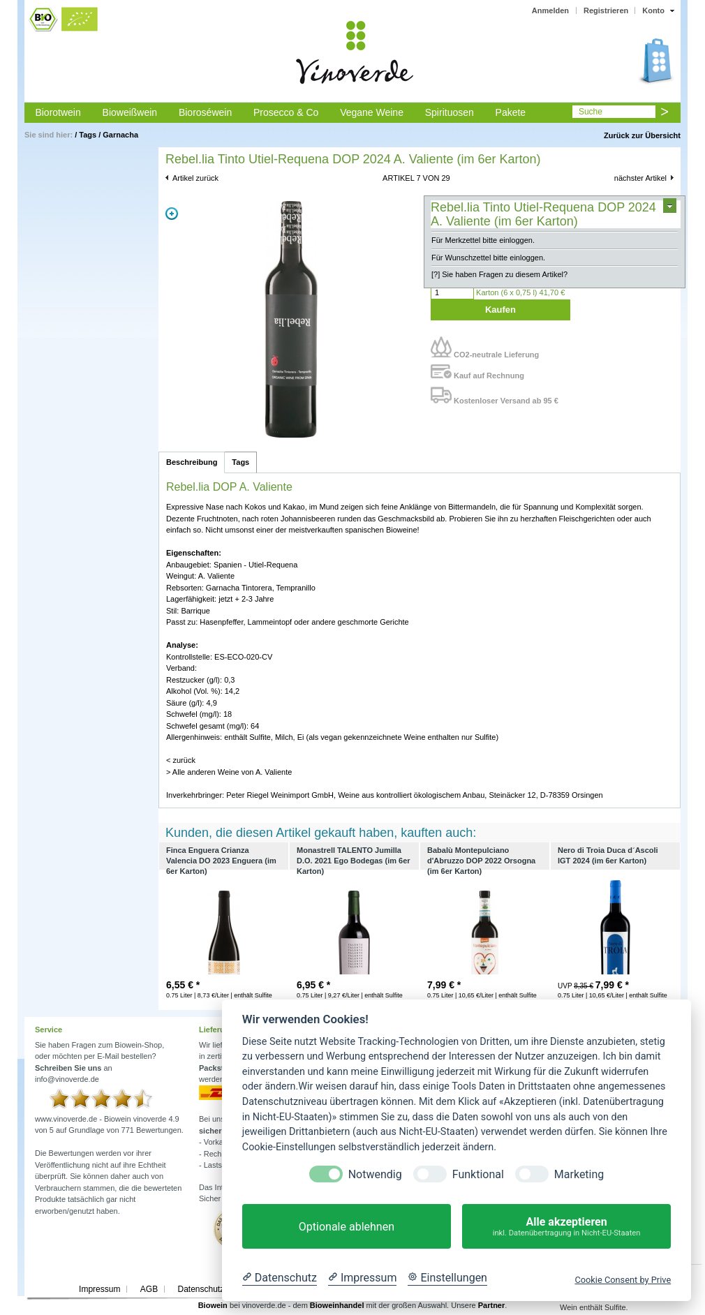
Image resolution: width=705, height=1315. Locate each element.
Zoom (171, 213)
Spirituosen (449, 112)
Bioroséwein (205, 112)
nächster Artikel (640, 178)
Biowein (213, 1305)
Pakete (511, 112)
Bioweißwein (130, 112)
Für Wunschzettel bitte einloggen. (488, 257)
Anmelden (550, 10)
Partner (491, 1305)
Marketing (579, 1174)
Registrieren (606, 10)
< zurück (180, 760)
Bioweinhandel (337, 1305)
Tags (87, 135)
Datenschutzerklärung (218, 1289)
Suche (590, 112)
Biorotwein (57, 112)
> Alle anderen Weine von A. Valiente (229, 772)
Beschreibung (191, 462)
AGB (149, 1289)
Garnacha (120, 135)
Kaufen (500, 309)
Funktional (478, 1174)
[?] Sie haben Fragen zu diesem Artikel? (499, 274)
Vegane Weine (371, 112)
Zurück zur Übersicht (642, 135)
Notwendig (375, 1174)
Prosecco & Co (285, 112)
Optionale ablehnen (346, 1226)
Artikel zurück (195, 178)
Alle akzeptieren (566, 1226)
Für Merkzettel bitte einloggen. (483, 240)
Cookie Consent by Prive (622, 1280)
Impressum (99, 1289)
